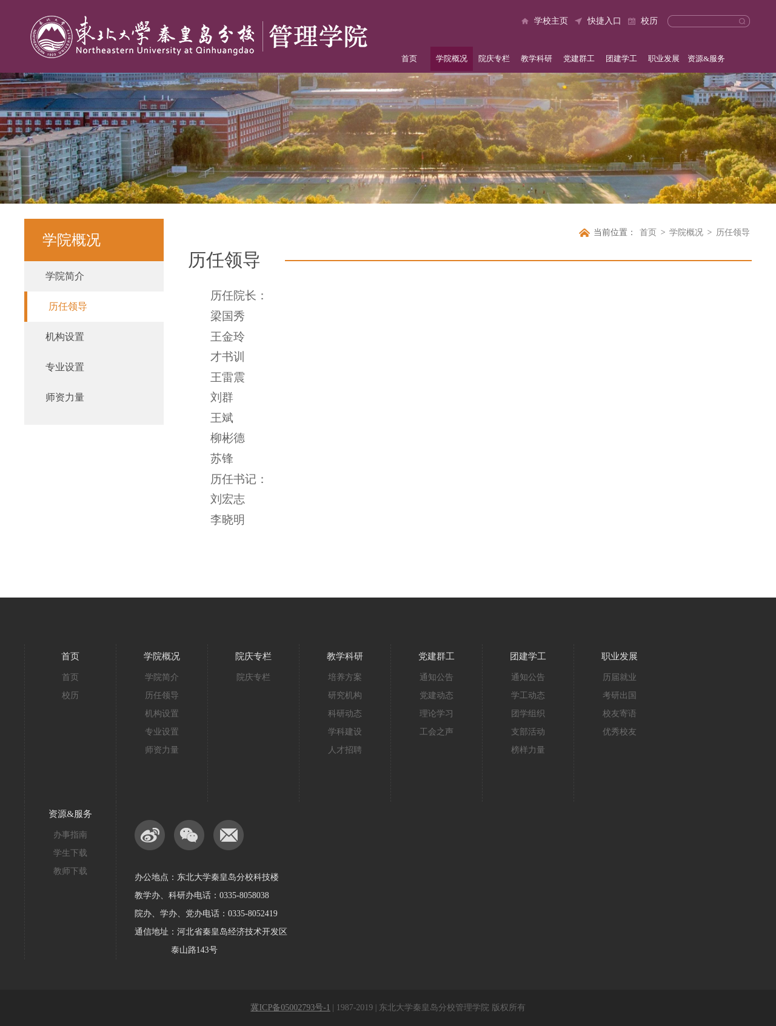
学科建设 (345, 731)
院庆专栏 (494, 58)
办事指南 (70, 834)
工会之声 (436, 731)
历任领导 (67, 306)
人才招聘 (345, 750)
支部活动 (528, 731)
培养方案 (345, 677)
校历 (649, 20)
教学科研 (536, 58)
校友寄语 (620, 713)
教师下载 (70, 871)
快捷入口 (604, 20)
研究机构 (345, 695)
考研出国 (620, 695)
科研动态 (345, 713)
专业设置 (64, 367)
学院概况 (451, 58)
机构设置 (64, 336)
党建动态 (436, 695)
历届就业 (620, 677)
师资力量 (64, 397)
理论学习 (436, 713)
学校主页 (551, 20)
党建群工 (579, 58)
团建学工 (621, 58)
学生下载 (70, 853)
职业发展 (664, 58)
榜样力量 (528, 750)
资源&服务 (706, 58)
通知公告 (436, 677)
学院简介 (64, 276)
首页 (409, 58)
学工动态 (528, 695)
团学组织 (528, 713)
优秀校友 (620, 731)
